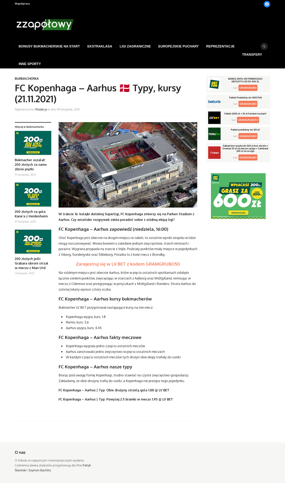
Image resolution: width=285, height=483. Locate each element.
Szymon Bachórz (40, 470)
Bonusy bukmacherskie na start (49, 46)
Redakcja (41, 109)
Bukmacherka (27, 78)
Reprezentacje (220, 46)
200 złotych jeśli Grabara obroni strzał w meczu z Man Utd (31, 263)
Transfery (252, 54)
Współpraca (22, 3)
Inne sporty (30, 64)
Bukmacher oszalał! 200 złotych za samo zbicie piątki (31, 164)
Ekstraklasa (99, 46)
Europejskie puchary (178, 46)
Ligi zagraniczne (135, 46)
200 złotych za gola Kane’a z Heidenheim (31, 214)
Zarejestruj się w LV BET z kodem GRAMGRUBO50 (128, 264)
